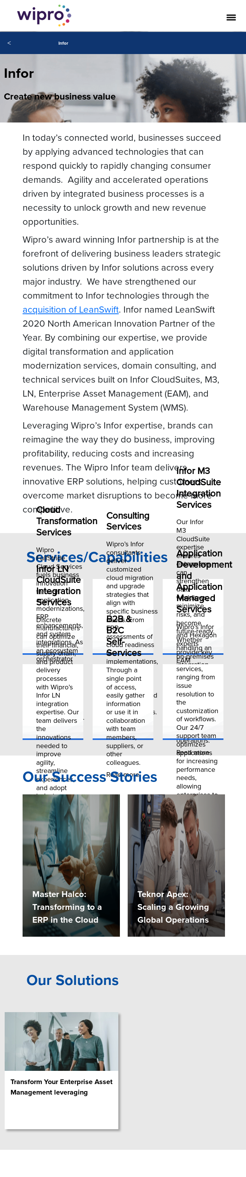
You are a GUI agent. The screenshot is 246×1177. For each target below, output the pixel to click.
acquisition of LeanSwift (71, 309)
